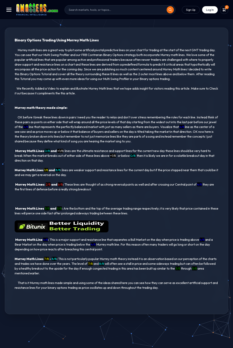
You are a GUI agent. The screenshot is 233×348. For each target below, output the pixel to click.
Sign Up (191, 10)
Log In (210, 10)
